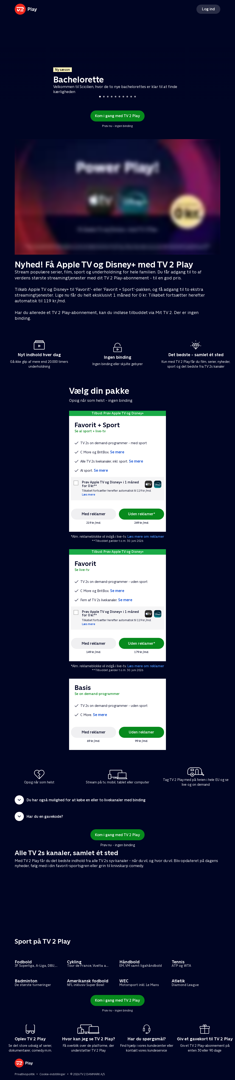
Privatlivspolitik (25, 1074)
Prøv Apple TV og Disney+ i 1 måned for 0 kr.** (110, 484)
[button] (117, 800)
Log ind (208, 9)
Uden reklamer (141, 732)
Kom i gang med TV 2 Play (117, 116)
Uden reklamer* (141, 514)
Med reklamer (94, 514)
